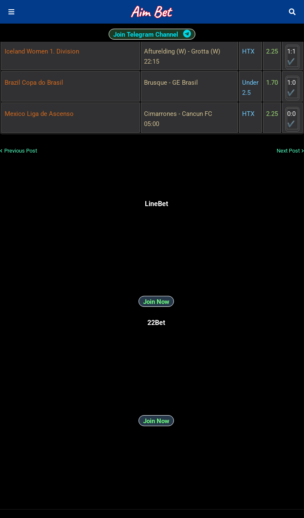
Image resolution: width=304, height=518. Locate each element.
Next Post (288, 151)
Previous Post (20, 151)
